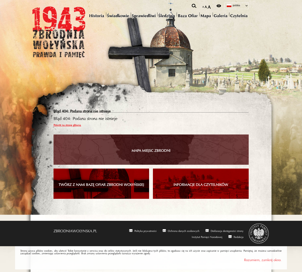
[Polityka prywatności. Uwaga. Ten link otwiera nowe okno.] (143, 230)
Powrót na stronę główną (67, 124)
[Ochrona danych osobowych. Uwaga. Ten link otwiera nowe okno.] (181, 230)
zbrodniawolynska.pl (75, 229)
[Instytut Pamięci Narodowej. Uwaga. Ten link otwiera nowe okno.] (204, 236)
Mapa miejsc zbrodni (151, 149)
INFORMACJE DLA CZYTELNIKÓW (200, 183)
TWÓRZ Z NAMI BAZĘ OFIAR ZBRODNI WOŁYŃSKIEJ (101, 183)
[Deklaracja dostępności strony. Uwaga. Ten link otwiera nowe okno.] (224, 230)
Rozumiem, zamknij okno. (263, 259)
